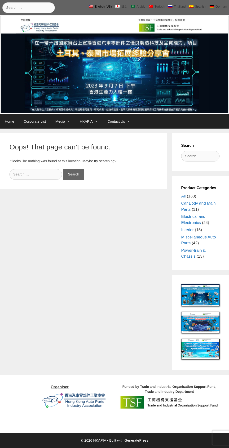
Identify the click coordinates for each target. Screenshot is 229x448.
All (183, 196)
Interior (187, 230)
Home (9, 121)
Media (65, 121)
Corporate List (35, 121)
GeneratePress (136, 440)
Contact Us (121, 121)
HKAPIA (91, 121)
